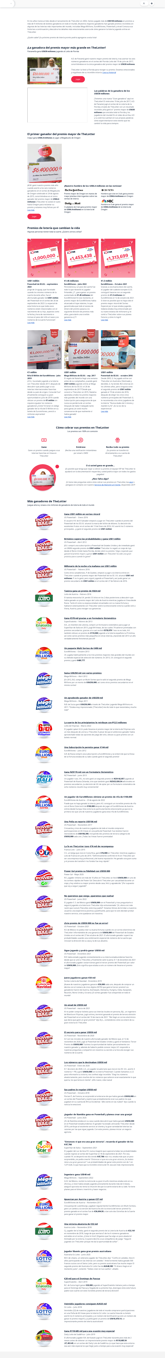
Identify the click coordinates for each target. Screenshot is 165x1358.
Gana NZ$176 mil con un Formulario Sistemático (88, 772)
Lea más (30, 210)
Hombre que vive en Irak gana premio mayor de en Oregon (117, 192)
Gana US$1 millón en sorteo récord (82, 514)
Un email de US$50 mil (75, 1005)
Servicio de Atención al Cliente (107, 485)
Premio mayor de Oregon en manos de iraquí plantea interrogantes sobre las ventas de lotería (80, 194)
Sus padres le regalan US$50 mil (80, 1089)
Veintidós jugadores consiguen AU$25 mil (85, 1303)
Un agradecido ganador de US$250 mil (83, 697)
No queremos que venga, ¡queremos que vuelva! (89, 895)
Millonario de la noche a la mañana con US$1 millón (90, 566)
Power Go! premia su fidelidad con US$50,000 (87, 871)
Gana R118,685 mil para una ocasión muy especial (89, 1331)
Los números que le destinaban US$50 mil (85, 1062)
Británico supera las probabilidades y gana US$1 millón (92, 538)
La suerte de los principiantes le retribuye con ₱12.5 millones (95, 722)
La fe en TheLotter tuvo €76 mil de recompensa (88, 846)
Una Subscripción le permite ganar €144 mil (86, 747)
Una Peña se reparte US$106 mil (80, 821)
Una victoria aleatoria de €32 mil (81, 1224)
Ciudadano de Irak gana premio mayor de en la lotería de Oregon (80, 207)
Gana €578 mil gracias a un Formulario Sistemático (90, 618)
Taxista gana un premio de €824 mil (82, 591)
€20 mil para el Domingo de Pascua (82, 1278)
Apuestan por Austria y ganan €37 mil (83, 1199)
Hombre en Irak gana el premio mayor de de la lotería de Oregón (117, 205)
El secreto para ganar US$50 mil (80, 1032)
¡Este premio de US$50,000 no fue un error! (86, 923)
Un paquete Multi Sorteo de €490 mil (83, 648)
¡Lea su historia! (109, 72)
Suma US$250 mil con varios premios (83, 673)
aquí (131, 482)
